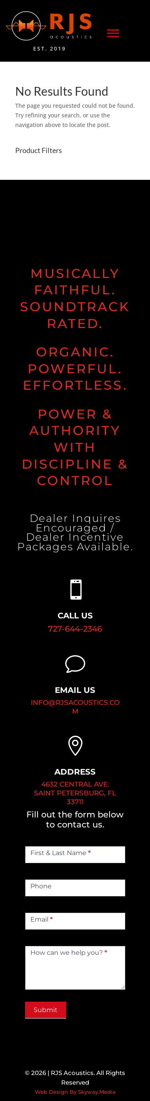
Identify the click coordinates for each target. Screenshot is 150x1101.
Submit (46, 1010)
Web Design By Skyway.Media (75, 1092)
